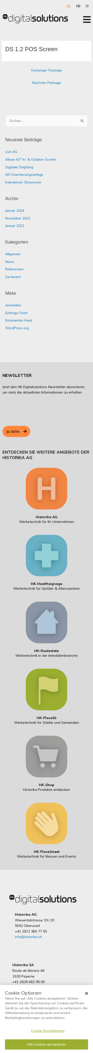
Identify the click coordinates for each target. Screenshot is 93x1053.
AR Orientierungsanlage (24, 174)
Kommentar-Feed (18, 320)
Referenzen (14, 269)
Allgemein (13, 254)
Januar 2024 (14, 210)
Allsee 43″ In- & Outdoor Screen (30, 159)
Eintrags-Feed (16, 313)
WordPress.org (17, 328)
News (9, 261)
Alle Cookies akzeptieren (46, 1045)
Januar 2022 (14, 225)
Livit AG (11, 151)
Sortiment (13, 277)
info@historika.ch (28, 937)
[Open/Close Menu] (87, 19)
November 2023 (17, 218)
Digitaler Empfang (19, 167)
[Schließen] (86, 994)
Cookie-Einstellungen (47, 1032)
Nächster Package (46, 82)
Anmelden (13, 305)
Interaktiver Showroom (23, 182)
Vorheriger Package (46, 70)
